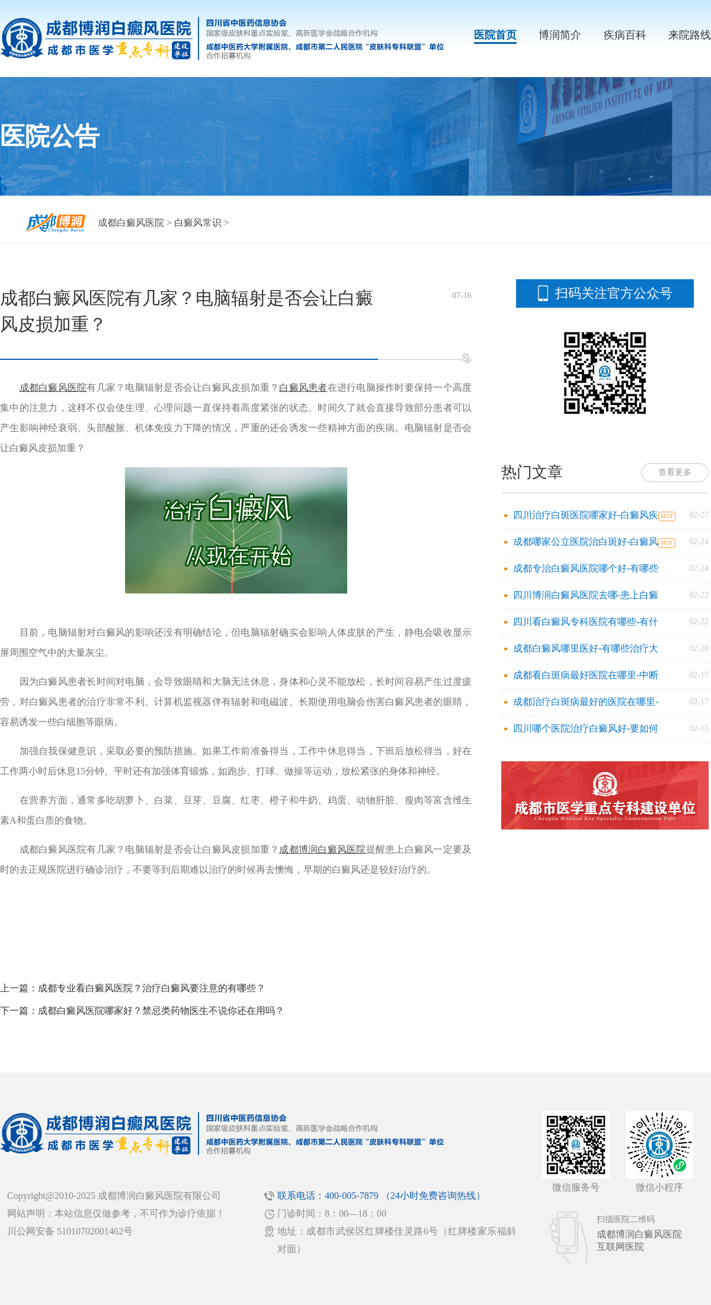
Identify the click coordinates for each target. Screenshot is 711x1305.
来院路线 (689, 35)
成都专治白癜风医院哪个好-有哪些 (585, 568)
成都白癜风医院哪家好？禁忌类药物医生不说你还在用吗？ (161, 1011)
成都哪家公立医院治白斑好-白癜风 (585, 542)
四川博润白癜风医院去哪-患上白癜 (585, 595)
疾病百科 (625, 35)
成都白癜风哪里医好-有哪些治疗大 (585, 648)
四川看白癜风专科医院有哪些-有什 (585, 622)
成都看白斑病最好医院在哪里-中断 (585, 675)
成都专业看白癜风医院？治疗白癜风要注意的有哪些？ (151, 988)
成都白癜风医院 (131, 223)
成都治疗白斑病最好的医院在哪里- (585, 702)
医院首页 (495, 35)
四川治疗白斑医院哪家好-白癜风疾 (585, 515)
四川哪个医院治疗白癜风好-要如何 (585, 728)
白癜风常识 (198, 223)
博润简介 (560, 35)
